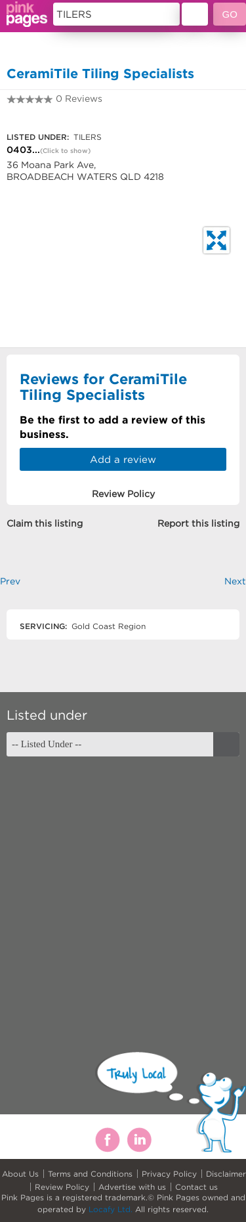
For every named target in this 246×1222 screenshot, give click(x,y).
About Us (20, 1173)
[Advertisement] (123, 893)
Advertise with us (132, 1187)
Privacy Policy (169, 1173)
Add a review (123, 459)
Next (235, 581)
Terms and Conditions (90, 1173)
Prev (10, 581)
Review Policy (62, 1187)
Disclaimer (226, 1173)
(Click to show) (65, 150)
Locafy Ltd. (111, 1209)
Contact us (196, 1187)
